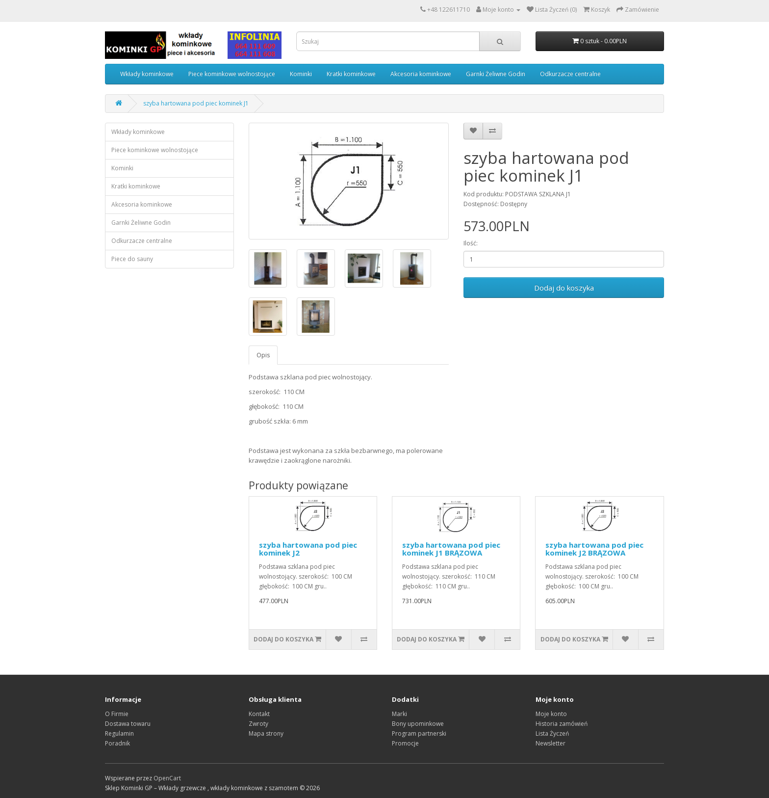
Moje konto (551, 714)
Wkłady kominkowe (147, 74)
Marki (399, 714)
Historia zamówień (562, 723)
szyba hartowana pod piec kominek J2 (308, 549)
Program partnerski (419, 733)
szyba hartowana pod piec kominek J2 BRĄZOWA (594, 549)
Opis (263, 355)
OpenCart (167, 778)
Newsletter (550, 743)
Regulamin (119, 733)
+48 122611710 (448, 9)
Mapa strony (266, 733)
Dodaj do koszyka (564, 288)
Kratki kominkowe (351, 74)
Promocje (405, 743)
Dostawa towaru (128, 723)
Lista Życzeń (552, 733)
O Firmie (116, 714)
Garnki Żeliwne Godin (495, 74)
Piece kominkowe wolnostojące (231, 74)
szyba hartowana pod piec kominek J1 (196, 103)
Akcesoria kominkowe (420, 74)
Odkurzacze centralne (570, 74)
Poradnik (117, 743)
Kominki (301, 74)
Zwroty (258, 723)
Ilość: (470, 243)
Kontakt (259, 714)
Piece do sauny (132, 259)
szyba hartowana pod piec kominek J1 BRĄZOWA (451, 549)
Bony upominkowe (418, 723)
